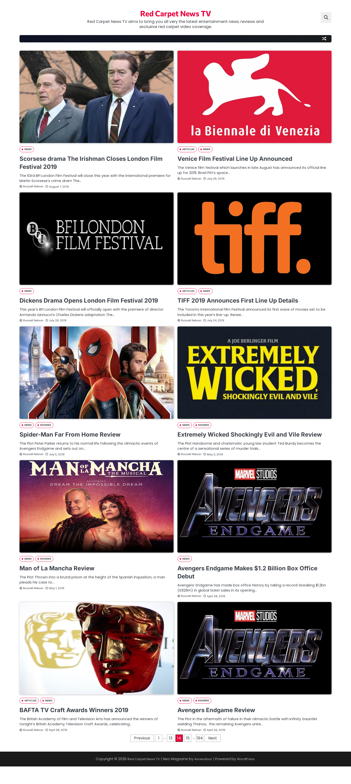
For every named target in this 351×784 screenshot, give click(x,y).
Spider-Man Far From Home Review (76, 443)
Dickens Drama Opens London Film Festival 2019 (89, 305)
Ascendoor (204, 776)
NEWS (28, 150)
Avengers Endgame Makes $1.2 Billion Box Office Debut (244, 589)
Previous (142, 755)
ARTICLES (188, 150)
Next (212, 755)
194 (200, 755)
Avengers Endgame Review (221, 727)
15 (188, 755)
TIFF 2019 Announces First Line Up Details (244, 301)
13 (170, 755)
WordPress (248, 776)
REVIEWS (47, 434)
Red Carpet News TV (175, 12)
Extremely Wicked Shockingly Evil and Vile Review (245, 447)
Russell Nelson (32, 187)
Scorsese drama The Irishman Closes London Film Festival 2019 (92, 163)
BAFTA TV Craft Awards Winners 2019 (80, 727)
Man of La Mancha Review (61, 585)
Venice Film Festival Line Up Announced (241, 159)
